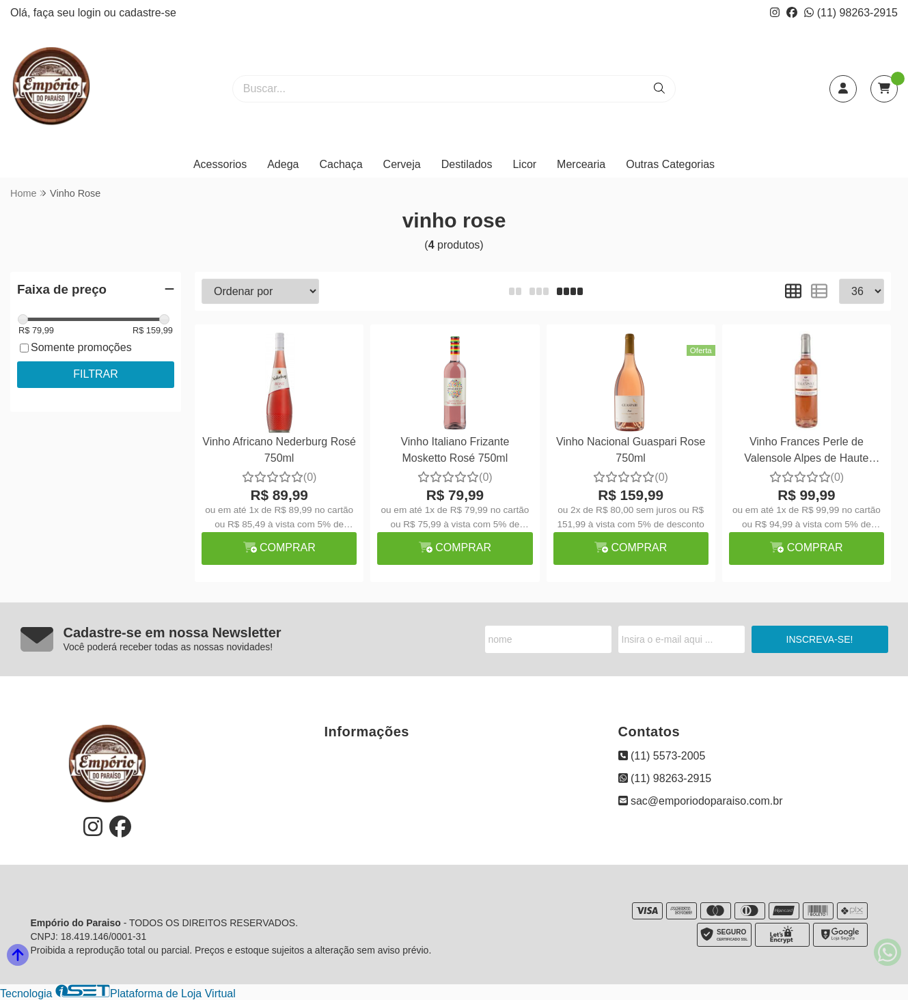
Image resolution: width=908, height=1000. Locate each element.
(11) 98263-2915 (851, 12)
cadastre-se (147, 12)
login (91, 12)
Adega (283, 164)
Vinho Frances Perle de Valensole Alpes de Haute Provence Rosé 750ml (806, 452)
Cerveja (402, 164)
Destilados (467, 164)
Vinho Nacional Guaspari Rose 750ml (631, 450)
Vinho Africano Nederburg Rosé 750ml (279, 450)
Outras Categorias (670, 164)
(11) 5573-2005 (662, 756)
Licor (524, 164)
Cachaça (340, 164)
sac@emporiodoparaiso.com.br (700, 801)
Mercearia (581, 164)
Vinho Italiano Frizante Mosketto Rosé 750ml (454, 450)
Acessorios (220, 164)
